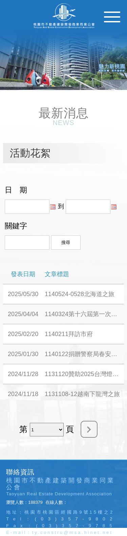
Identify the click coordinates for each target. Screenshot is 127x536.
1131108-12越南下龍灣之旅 (82, 394)
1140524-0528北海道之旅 (79, 294)
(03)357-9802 (76, 518)
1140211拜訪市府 (69, 334)
